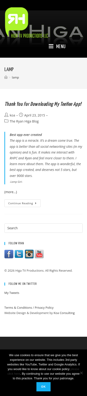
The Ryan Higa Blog (24, 121)
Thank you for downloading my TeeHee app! (42, 104)
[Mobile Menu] (57, 46)
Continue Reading (24, 204)
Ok (43, 386)
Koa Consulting (64, 313)
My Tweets (11, 293)
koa (12, 115)
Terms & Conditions (18, 307)
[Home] (5, 77)
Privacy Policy (44, 307)
